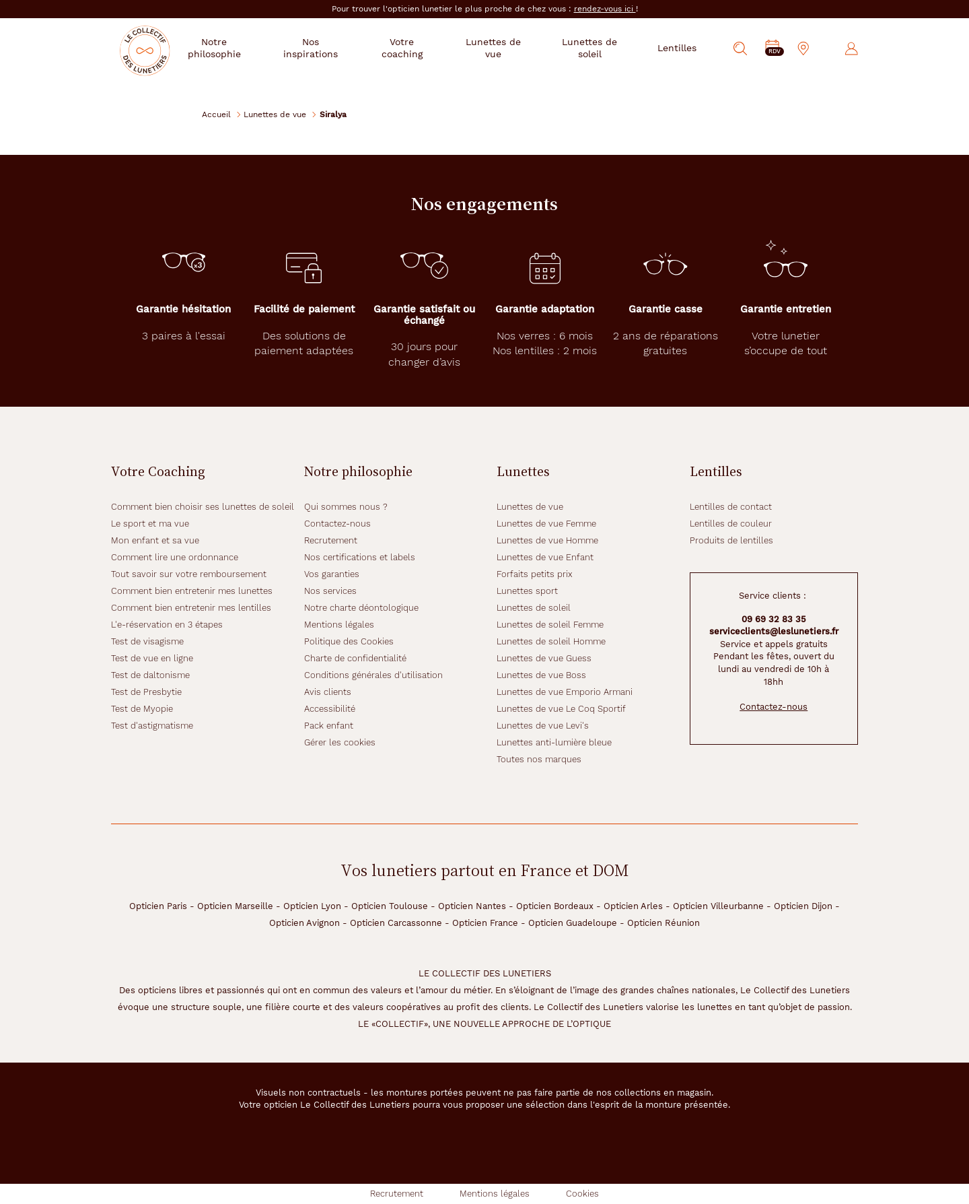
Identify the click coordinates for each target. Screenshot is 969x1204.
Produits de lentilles (731, 540)
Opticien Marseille (235, 906)
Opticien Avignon (304, 923)
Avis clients (327, 692)
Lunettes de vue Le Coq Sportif (561, 709)
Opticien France (485, 923)
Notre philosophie (239, 47)
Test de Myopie (142, 709)
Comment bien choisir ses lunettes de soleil (202, 507)
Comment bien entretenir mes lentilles (191, 608)
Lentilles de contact (731, 507)
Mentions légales (339, 625)
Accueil (216, 114)
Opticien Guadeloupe (572, 923)
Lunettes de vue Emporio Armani (565, 692)
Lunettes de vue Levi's (543, 726)
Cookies (582, 1194)
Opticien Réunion (663, 923)
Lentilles (677, 47)
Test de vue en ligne (152, 658)
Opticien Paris (158, 906)
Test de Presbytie (146, 692)
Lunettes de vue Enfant (545, 557)
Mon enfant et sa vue (155, 540)
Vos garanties (331, 574)
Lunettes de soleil (592, 47)
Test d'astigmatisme (152, 726)
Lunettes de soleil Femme (550, 625)
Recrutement (330, 540)
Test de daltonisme (150, 675)
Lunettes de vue (503, 47)
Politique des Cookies (349, 641)
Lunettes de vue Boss (541, 675)
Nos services (330, 591)
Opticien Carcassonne (396, 923)
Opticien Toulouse (389, 906)
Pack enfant (328, 726)
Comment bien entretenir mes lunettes (192, 591)
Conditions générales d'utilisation (373, 675)
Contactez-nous (337, 524)
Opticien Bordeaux (555, 906)
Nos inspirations (331, 47)
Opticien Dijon (803, 906)
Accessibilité (329, 709)
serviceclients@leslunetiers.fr (773, 631)
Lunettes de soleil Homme (551, 641)
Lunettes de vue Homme (547, 540)
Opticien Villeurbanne (718, 906)
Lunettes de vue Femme (546, 524)
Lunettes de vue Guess (544, 658)
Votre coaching (418, 47)
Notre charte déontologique (361, 608)
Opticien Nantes (472, 906)
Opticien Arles (633, 906)
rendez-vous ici (605, 8)
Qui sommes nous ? (346, 507)
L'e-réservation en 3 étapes (167, 625)
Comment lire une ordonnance (174, 557)
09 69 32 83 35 (774, 619)
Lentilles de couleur (731, 524)
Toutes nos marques (539, 759)
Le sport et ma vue (150, 524)
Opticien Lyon (312, 906)
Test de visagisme (147, 641)
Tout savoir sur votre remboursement (188, 574)
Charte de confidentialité (355, 658)
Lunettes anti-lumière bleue (554, 742)
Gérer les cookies (339, 742)
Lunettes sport (527, 591)
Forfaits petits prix (535, 574)
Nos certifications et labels (359, 557)
